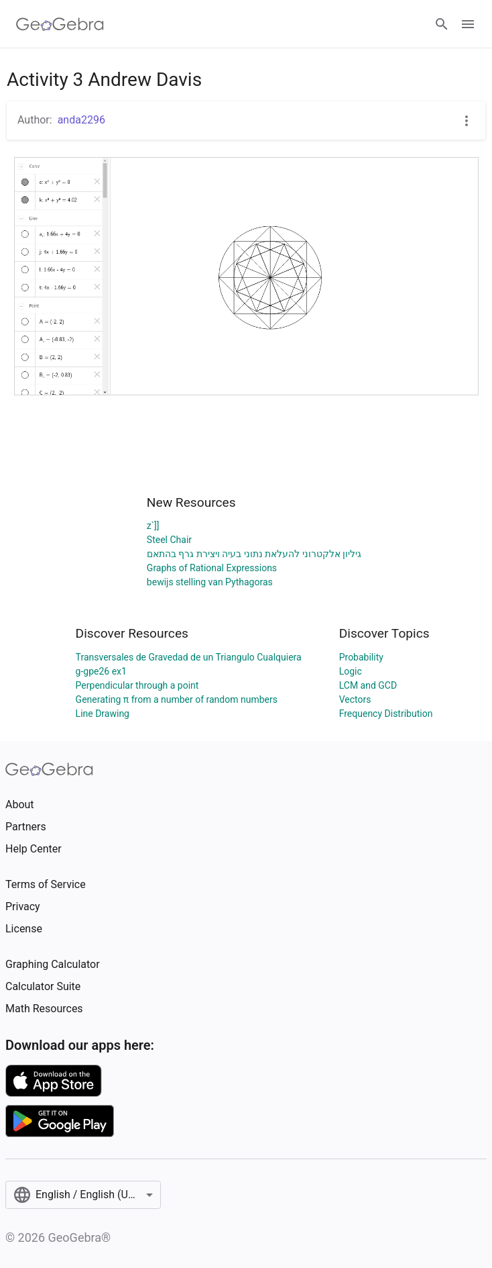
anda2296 (81, 119)
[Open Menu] (468, 24)
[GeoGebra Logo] (60, 24)
